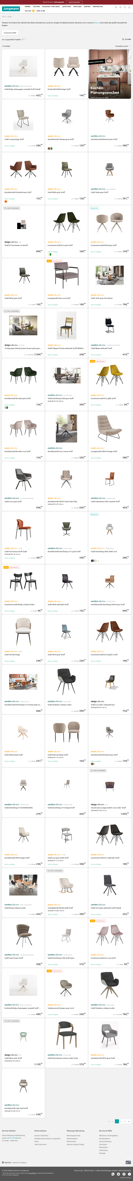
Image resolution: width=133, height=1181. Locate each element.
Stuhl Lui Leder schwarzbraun (103, 705)
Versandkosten (32, 1173)
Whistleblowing (125, 1170)
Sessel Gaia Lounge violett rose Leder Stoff (108, 808)
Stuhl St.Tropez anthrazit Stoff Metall (106, 908)
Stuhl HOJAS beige (12, 655)
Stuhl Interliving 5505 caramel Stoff (105, 501)
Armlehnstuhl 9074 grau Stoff (103, 1058)
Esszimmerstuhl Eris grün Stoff (60, 245)
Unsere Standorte (41, 1135)
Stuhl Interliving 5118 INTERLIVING (19, 808)
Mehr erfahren (102, 2)
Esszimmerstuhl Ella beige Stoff (104, 245)
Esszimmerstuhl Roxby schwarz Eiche (19, 604)
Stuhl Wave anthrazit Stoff (101, 348)
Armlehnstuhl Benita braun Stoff (104, 139)
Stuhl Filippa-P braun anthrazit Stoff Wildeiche (66, 348)
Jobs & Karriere (40, 1144)
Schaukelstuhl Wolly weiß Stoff (60, 908)
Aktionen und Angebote (108, 1135)
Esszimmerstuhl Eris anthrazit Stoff (105, 858)
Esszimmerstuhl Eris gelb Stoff (103, 398)
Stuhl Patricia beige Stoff (58, 755)
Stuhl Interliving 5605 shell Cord (104, 551)
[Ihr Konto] (129, 7)
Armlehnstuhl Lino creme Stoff (60, 451)
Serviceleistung (105, 1141)
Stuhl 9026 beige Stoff (14, 755)
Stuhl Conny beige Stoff (14, 139)
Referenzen (71, 1141)
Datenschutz (89, 1170)
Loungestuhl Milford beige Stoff (104, 451)
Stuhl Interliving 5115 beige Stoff (61, 808)
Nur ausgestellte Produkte (11, 39)
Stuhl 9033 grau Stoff (56, 655)
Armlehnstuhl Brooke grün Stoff (18, 398)
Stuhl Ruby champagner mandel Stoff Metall (22, 89)
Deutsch (16, 1162)
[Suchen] (120, 7)
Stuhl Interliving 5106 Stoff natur (61, 958)
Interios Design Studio (75, 1144)
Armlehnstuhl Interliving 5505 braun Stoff (108, 604)
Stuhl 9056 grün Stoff (56, 192)
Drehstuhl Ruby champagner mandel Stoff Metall (23, 1008)
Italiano (23, 1162)
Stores (96, 23)
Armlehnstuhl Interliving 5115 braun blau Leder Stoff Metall (23, 705)
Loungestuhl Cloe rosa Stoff (59, 298)
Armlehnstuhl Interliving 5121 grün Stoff (64, 551)
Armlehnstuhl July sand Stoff (16, 1108)
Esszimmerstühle (10, 33)
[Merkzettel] (125, 7)
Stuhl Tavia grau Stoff (99, 192)
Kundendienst (104, 1138)
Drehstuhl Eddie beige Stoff (59, 89)
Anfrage (102, 1153)
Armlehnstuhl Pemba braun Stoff (104, 755)
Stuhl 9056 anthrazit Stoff (58, 604)
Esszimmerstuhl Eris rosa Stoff (103, 958)
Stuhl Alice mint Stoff (13, 1058)
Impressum (78, 1170)
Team (36, 1141)
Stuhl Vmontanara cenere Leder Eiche (63, 1058)
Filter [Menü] (126, 39)
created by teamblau (125, 1177)
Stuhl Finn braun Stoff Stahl (16, 551)
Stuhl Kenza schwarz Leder (15, 908)
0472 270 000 (12, 1138)
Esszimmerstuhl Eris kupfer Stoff (104, 655)
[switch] (24, 39)
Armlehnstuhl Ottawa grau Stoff (61, 139)
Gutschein (103, 1144)
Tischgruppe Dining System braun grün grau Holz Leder (23, 348)
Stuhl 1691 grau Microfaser (102, 298)
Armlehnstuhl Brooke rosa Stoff (17, 451)
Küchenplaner (72, 1138)
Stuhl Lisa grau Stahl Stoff (58, 858)
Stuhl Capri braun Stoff (14, 958)
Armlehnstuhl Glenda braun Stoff (18, 192)
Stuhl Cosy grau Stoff (13, 501)
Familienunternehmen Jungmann (47, 1138)
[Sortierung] (123, 46)
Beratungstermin (73, 1135)
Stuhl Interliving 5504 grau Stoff (61, 398)
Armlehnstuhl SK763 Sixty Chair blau (62, 501)
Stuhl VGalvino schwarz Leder (60, 705)
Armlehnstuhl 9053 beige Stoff (17, 858)
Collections (103, 1150)
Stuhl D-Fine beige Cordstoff (16, 245)
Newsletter (103, 1147)
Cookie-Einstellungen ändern (106, 1170)
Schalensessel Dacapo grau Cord (61, 1008)
